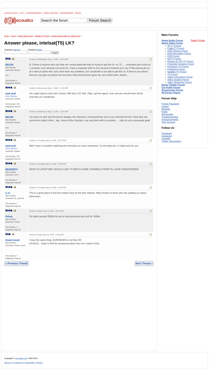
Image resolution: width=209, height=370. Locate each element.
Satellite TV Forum (177, 72)
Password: (39, 51)
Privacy (39, 363)
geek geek (10, 93)
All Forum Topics (171, 92)
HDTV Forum (174, 59)
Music (78, 13)
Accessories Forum (172, 90)
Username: (15, 51)
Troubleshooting (170, 117)
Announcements (170, 119)
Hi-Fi (22, 13)
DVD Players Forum (177, 51)
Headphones (66, 13)
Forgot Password (170, 104)
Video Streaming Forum (179, 82)
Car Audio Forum (171, 87)
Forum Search (100, 20)
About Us (8, 363)
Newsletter (30, 363)
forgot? (39, 50)
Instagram (167, 136)
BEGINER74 (11, 169)
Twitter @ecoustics (171, 141)
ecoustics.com (21, 358)
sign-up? (16, 50)
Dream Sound (12, 240)
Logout (165, 106)
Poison (9, 216)
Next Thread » (144, 263)
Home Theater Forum (173, 85)
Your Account (168, 122)
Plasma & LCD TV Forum (180, 61)
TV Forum (172, 74)
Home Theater (50, 13)
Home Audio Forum (172, 40)
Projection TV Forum (178, 66)
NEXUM (9, 64)
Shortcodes (167, 114)
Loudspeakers (34, 13)
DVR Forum (173, 56)
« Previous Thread (16, 263)
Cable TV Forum (175, 48)
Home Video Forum (172, 43)
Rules (164, 111)
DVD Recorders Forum (179, 53)
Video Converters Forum (180, 77)
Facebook (167, 133)
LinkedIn (166, 138)
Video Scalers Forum (178, 79)
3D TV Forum (174, 46)
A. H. (7, 193)
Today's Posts (198, 40)
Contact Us (19, 363)
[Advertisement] (79, 310)
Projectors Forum (176, 69)
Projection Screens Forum (180, 64)
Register (166, 109)
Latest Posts (11, 13)
